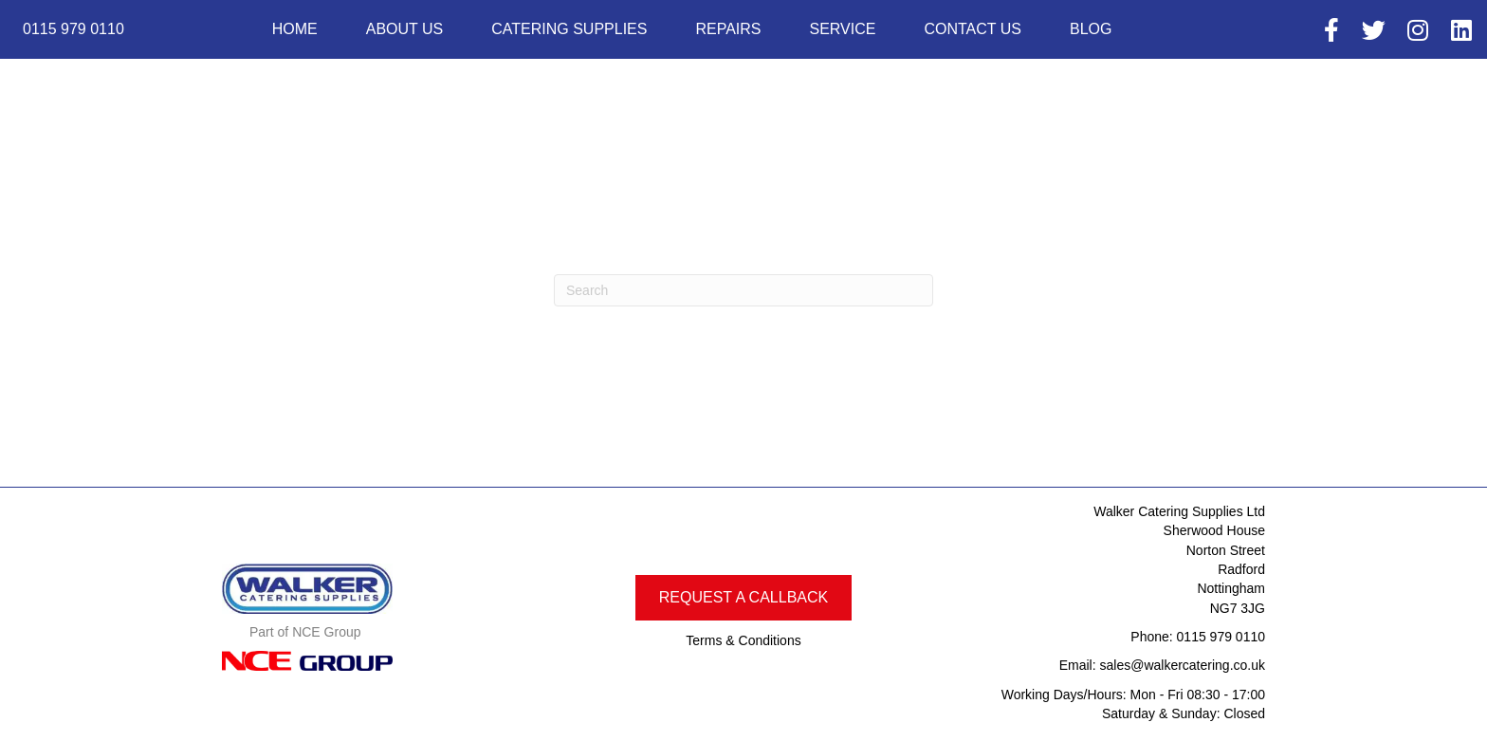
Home (295, 29)
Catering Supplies (569, 29)
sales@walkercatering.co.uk (1182, 665)
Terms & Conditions (743, 640)
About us (405, 29)
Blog (1090, 29)
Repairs (728, 29)
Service (842, 29)
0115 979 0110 (1221, 636)
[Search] (743, 290)
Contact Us (972, 29)
